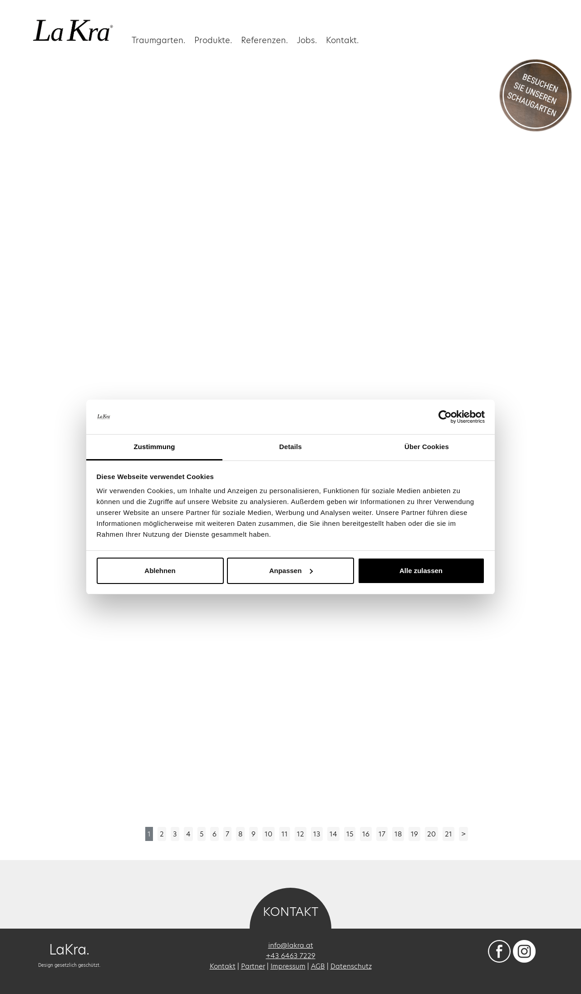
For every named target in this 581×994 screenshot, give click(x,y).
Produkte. (213, 40)
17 (382, 834)
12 (300, 834)
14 (333, 834)
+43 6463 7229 (290, 955)
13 (316, 834)
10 (268, 834)
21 (448, 834)
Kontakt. (342, 40)
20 (431, 834)
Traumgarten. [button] (158, 40)
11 (284, 834)
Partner (253, 966)
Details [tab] (290, 446)
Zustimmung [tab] (154, 446)
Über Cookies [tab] (426, 446)
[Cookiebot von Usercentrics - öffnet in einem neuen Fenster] (445, 417)
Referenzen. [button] (264, 40)
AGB (318, 966)
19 (414, 834)
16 (365, 834)
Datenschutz (351, 966)
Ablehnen (159, 570)
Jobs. (307, 40)
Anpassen (291, 570)
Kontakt (223, 966)
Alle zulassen (421, 570)
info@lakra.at (290, 945)
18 (398, 834)
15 (349, 834)
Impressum (288, 966)
